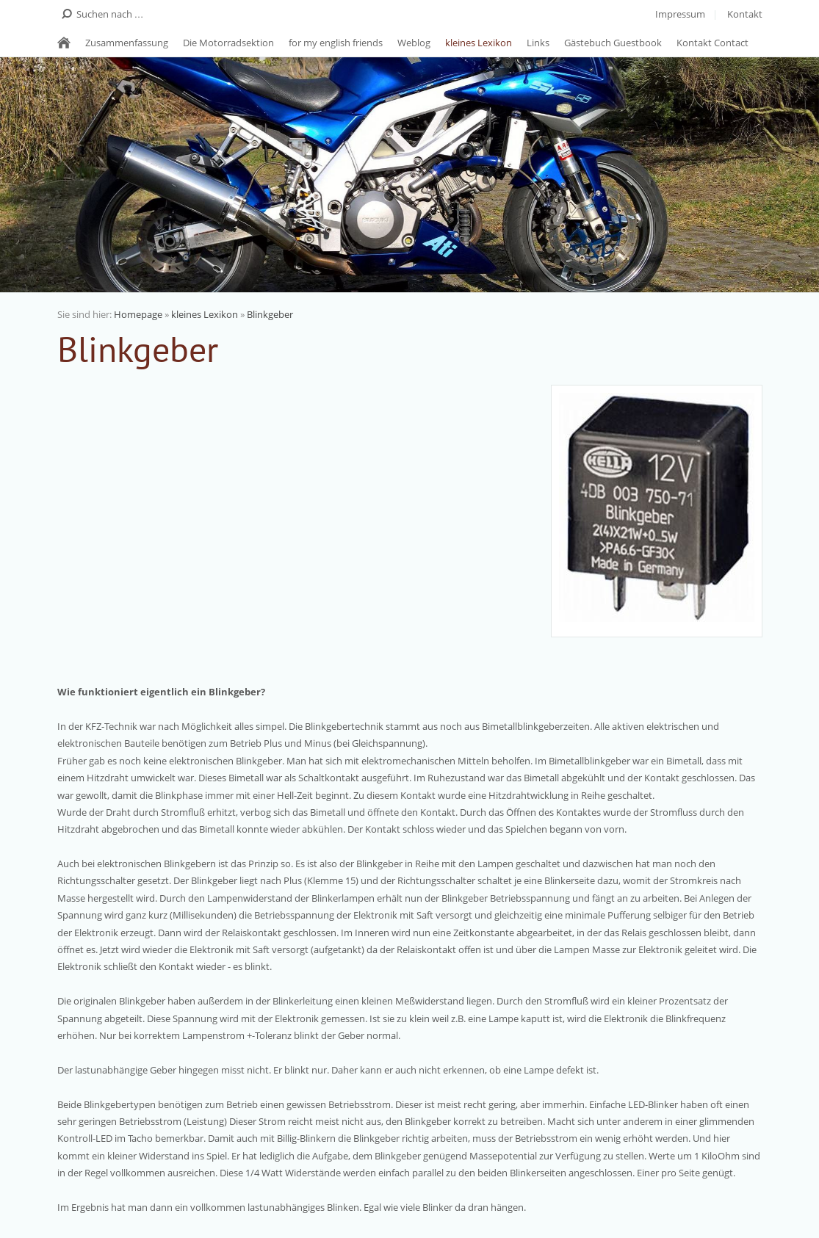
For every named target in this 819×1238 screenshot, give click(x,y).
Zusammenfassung (126, 42)
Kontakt (744, 14)
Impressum (680, 14)
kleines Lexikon (478, 42)
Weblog (413, 42)
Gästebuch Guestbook (613, 42)
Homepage (138, 314)
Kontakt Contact (712, 42)
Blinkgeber (270, 314)
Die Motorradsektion (228, 42)
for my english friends (336, 42)
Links (538, 42)
